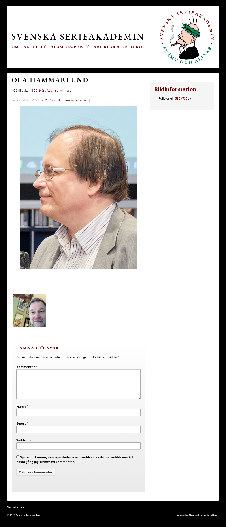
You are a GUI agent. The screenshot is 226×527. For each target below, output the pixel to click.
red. (58, 100)
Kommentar (26, 367)
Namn (21, 412)
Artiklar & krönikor (119, 46)
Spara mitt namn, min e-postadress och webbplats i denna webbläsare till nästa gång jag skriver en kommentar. (74, 464)
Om (15, 46)
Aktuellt (35, 46)
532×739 (181, 98)
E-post (21, 429)
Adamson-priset (70, 46)
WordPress (213, 520)
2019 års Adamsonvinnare (52, 90)
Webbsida (23, 445)
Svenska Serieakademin (78, 36)
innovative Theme (187, 520)
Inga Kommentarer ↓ (77, 100)
